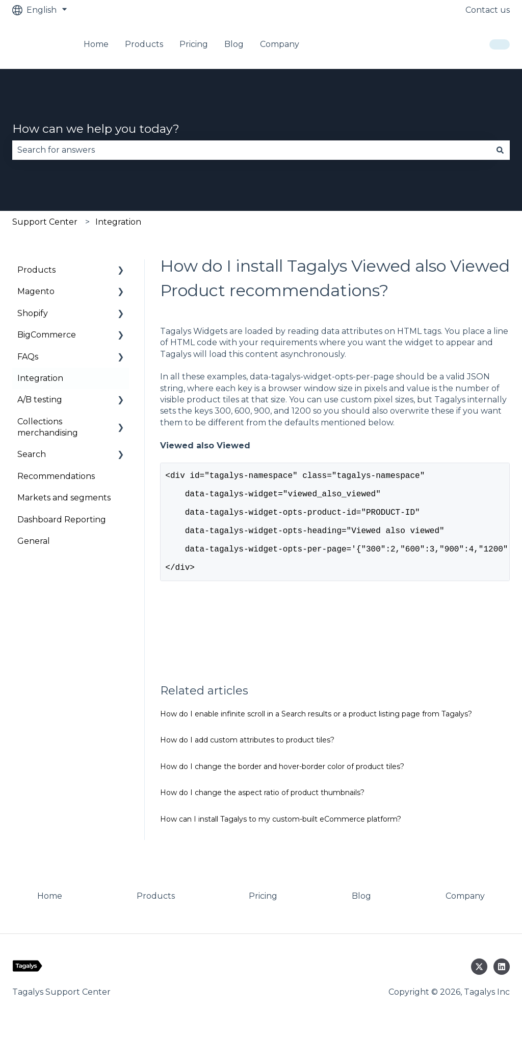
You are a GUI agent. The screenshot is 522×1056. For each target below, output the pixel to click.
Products (144, 44)
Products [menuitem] (36, 270)
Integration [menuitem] (40, 378)
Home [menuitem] (49, 918)
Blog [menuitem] (361, 918)
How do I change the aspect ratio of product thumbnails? (262, 815)
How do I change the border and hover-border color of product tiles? (282, 789)
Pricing (193, 44)
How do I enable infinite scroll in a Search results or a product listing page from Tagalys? (316, 736)
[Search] (500, 150)
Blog (234, 44)
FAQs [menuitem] (27, 357)
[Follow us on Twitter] (479, 989)
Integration (118, 222)
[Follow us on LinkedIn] (501, 989)
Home (96, 44)
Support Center (44, 222)
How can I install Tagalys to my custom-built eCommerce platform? (280, 841)
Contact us (487, 10)
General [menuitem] (33, 541)
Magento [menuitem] (36, 291)
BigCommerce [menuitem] (46, 335)
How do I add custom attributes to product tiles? (247, 762)
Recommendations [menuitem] (56, 476)
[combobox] (251, 150)
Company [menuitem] (465, 918)
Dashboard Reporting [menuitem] (61, 519)
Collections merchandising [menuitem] (47, 427)
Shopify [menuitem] (32, 313)
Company (279, 44)
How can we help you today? (95, 129)
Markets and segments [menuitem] (64, 497)
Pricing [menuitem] (263, 918)
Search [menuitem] (31, 454)
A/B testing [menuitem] (39, 399)
